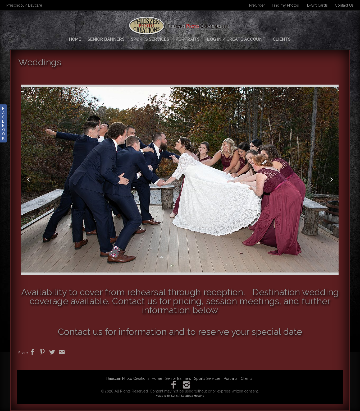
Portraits (188, 39)
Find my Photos (285, 5)
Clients (282, 39)
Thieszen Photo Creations (127, 378)
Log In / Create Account (236, 39)
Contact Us (344, 5)
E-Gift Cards (317, 5)
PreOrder (257, 5)
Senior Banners (106, 39)
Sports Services (150, 39)
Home (75, 39)
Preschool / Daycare (24, 5)
